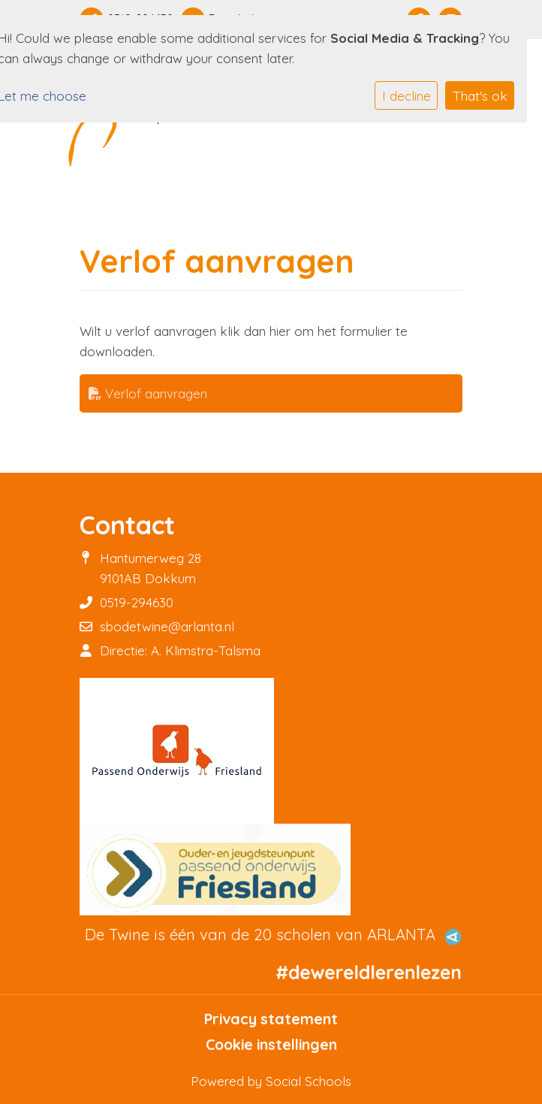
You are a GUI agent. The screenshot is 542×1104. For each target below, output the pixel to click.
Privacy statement (271, 1019)
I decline (406, 96)
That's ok (480, 96)
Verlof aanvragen (148, 393)
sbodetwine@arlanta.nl (167, 626)
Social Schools (308, 1081)
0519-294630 (136, 602)
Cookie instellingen (271, 1044)
